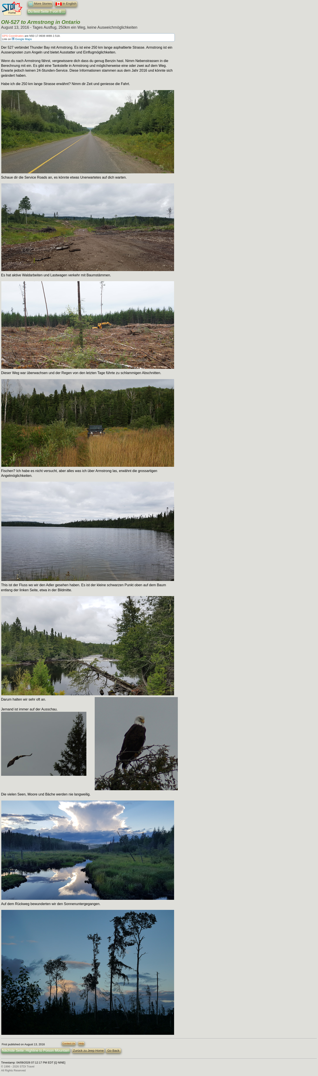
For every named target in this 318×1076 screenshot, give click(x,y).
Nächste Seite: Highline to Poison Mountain (35, 1050)
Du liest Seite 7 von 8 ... (46, 11)
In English (66, 4)
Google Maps (22, 39)
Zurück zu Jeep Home (88, 1050)
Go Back (113, 1050)
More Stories (40, 4)
